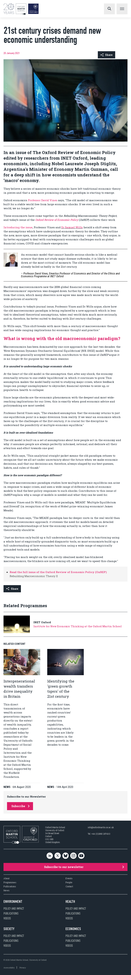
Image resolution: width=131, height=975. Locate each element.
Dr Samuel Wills (72, 227)
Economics (73, 929)
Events (69, 878)
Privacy (22, 967)
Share (106, 54)
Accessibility (9, 967)
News (6, 890)
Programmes (10, 882)
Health (70, 901)
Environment (13, 901)
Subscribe (20, 806)
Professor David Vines (42, 200)
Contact (69, 886)
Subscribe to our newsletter (84, 867)
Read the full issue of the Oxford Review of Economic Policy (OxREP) (58, 572)
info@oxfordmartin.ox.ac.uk (101, 827)
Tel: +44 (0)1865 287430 (99, 833)
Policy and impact (14, 908)
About (6, 878)
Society (9, 929)
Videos (7, 918)
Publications (10, 886)
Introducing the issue (18, 227)
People (69, 882)
